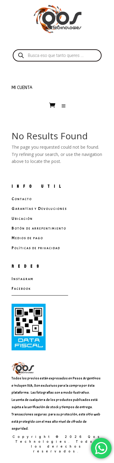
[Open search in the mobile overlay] (57, 55)
